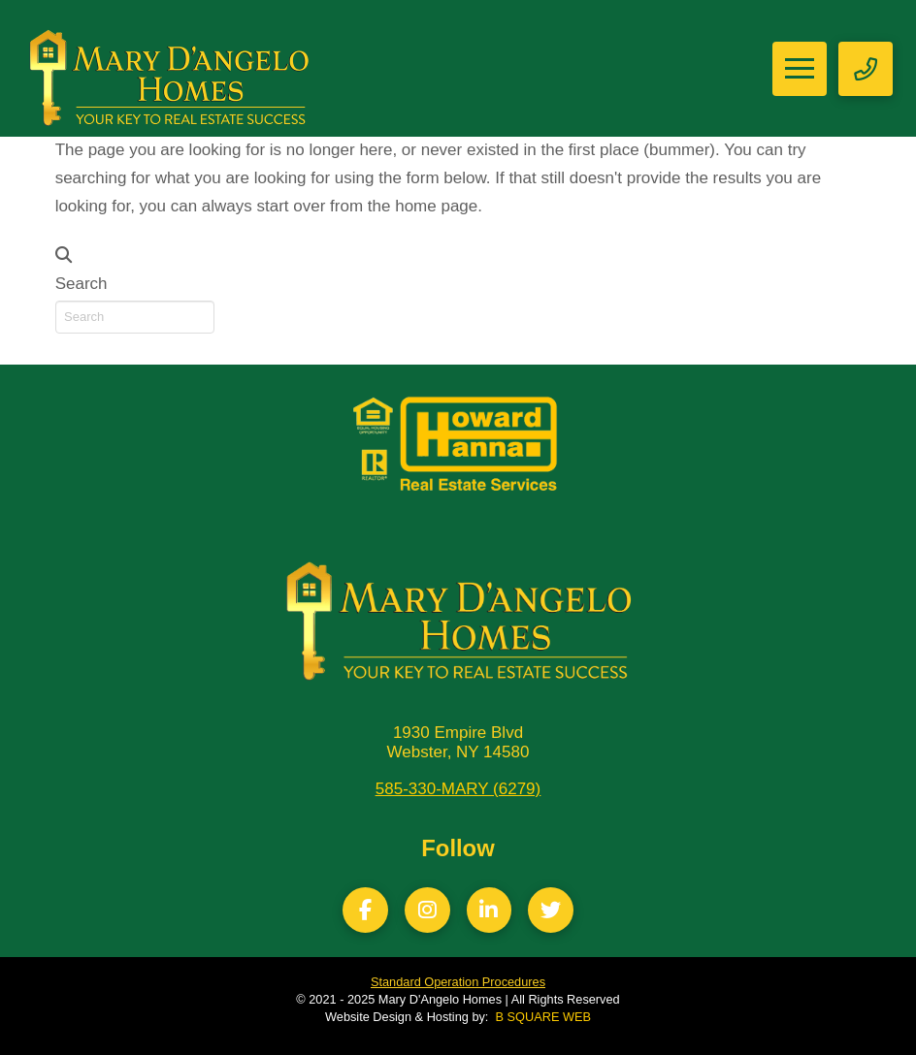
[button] (799, 69)
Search (81, 283)
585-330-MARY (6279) (458, 789)
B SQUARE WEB (543, 1016)
